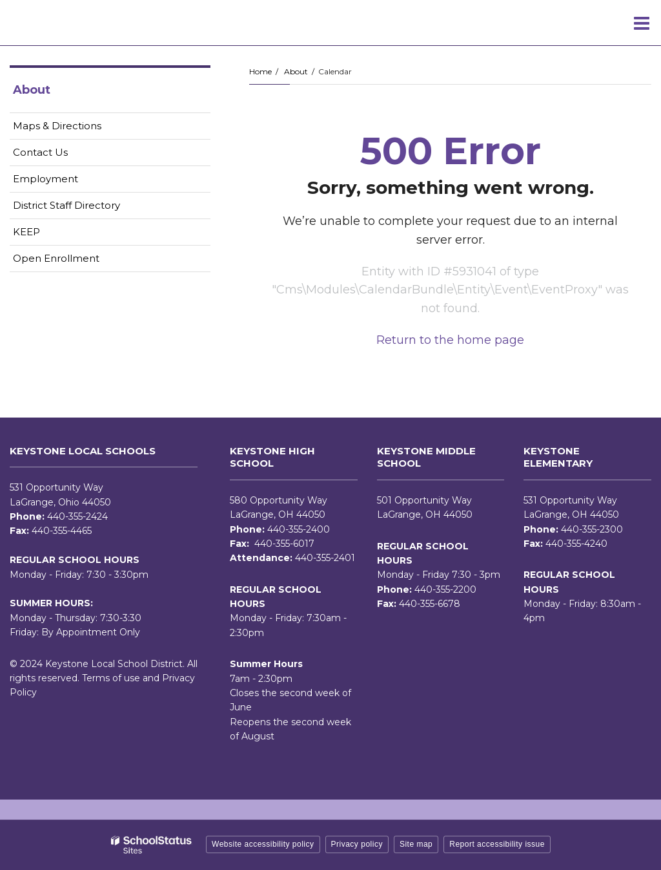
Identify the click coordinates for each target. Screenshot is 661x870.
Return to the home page (450, 340)
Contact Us (40, 152)
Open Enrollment (56, 258)
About (296, 71)
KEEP (26, 232)
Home (260, 71)
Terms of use (111, 678)
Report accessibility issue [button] (497, 844)
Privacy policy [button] (357, 844)
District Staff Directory (66, 205)
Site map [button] (416, 844)
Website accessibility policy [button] (263, 844)
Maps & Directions (57, 126)
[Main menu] (641, 22)
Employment (66, 181)
